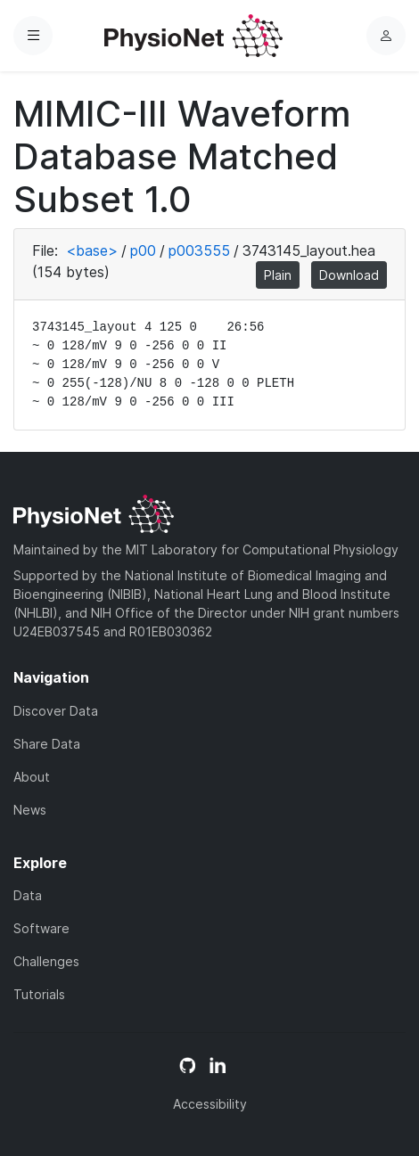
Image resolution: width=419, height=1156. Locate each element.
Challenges (46, 961)
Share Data (46, 743)
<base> (92, 250)
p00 (143, 250)
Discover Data (55, 710)
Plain (278, 275)
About (31, 776)
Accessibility (210, 1103)
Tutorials (39, 994)
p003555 (199, 250)
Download (349, 275)
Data (27, 895)
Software (41, 928)
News (29, 809)
